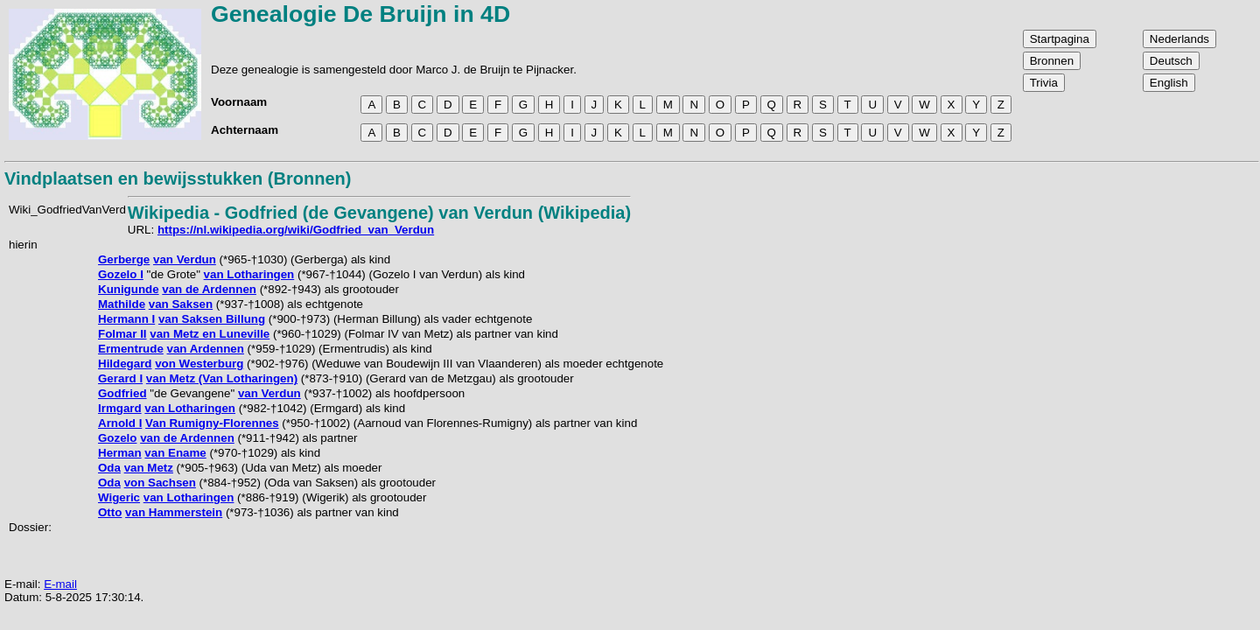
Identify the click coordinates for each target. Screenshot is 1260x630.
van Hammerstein (173, 512)
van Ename (175, 452)
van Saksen (181, 304)
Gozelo (117, 437)
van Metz (148, 467)
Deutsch (1171, 60)
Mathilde (121, 304)
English (1169, 82)
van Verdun (184, 259)
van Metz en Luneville (210, 333)
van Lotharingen (249, 274)
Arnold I (120, 423)
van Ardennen (205, 348)
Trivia (1044, 82)
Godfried (122, 393)
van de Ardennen (209, 289)
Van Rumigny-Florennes (212, 423)
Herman (120, 452)
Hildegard (124, 363)
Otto (110, 512)
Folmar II (122, 333)
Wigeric (119, 497)
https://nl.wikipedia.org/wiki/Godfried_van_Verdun (296, 229)
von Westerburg (199, 363)
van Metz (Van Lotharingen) (222, 378)
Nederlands (1179, 39)
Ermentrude (131, 348)
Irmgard (120, 408)
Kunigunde (128, 289)
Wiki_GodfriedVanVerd (67, 209)
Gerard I (120, 378)
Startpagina (1059, 39)
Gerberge (124, 259)
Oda (109, 467)
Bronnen (1052, 60)
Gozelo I (121, 274)
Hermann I (126, 319)
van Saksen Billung (211, 319)
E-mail (60, 584)
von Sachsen (160, 482)
